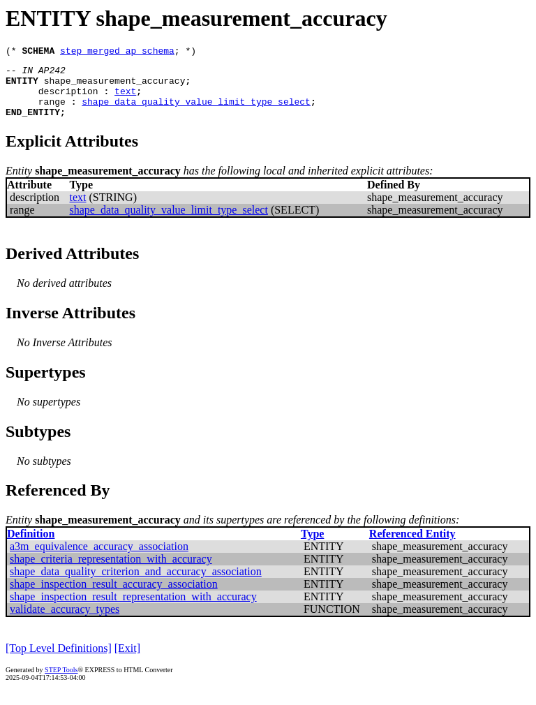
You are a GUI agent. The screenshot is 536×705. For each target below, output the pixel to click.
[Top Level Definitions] (59, 661)
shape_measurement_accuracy (115, 86)
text (125, 99)
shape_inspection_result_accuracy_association (114, 596)
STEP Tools (61, 682)
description (68, 99)
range (52, 111)
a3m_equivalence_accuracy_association (99, 559)
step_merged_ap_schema (117, 52)
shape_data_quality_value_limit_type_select (196, 111)
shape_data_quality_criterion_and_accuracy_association (136, 584)
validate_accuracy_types (64, 622)
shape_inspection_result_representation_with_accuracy (133, 609)
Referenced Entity (412, 546)
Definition (30, 546)
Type (312, 546)
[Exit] (127, 661)
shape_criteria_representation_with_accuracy (111, 571)
